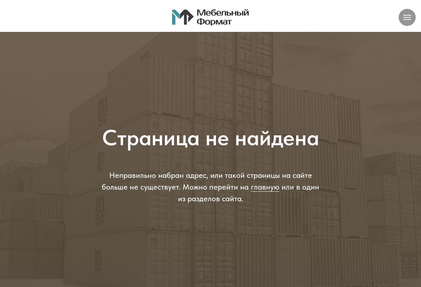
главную (265, 186)
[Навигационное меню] (407, 17)
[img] (210, 17)
